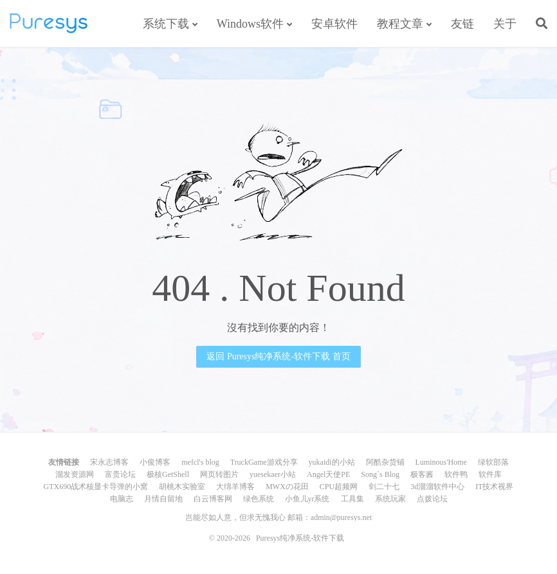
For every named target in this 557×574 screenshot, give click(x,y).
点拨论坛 (432, 498)
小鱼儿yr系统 (307, 498)
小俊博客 (155, 462)
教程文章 (400, 23)
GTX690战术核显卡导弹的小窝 (95, 486)
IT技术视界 (494, 486)
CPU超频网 (339, 486)
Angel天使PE (328, 474)
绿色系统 (258, 498)
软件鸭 (456, 474)
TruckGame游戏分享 (264, 462)
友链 (462, 23)
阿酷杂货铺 (385, 462)
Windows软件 (250, 23)
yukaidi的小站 (332, 462)
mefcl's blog (200, 462)
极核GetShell (168, 474)
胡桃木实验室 (182, 486)
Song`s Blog (380, 474)
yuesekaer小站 (273, 474)
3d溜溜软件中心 (437, 486)
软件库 (490, 474)
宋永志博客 (109, 462)
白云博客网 (213, 498)
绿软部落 (493, 462)
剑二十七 (384, 486)
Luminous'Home (441, 462)
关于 (504, 23)
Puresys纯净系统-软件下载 (48, 23)
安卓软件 (334, 23)
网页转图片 (219, 474)
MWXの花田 (287, 486)
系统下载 (166, 23)
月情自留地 (163, 498)
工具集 (352, 498)
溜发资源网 (74, 474)
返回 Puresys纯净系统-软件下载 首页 (278, 356)
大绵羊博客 (235, 486)
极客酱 (422, 474)
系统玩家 (390, 498)
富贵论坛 (120, 474)
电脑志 (121, 498)
